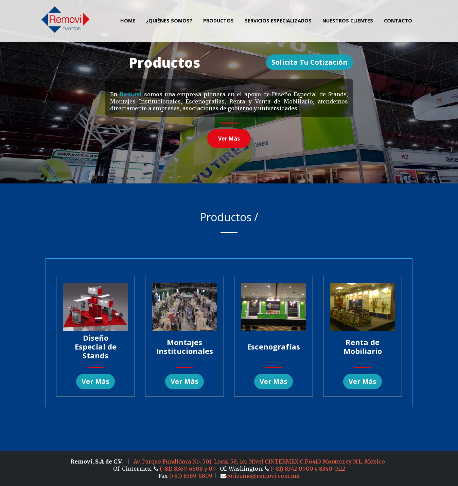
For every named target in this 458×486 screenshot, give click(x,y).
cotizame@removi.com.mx (260, 475)
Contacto (398, 20)
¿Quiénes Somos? (169, 20)
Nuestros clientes (347, 20)
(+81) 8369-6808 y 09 (185, 468)
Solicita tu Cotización (309, 62)
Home (127, 20)
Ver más (229, 138)
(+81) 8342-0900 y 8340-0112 (305, 468)
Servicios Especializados (278, 20)
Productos (218, 20)
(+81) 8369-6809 (190, 475)
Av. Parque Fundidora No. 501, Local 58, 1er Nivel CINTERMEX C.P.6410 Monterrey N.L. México (259, 461)
